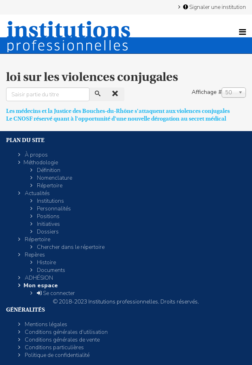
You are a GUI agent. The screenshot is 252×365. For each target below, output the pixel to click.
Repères (34, 255)
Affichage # (207, 92)
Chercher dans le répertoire (70, 247)
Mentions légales (45, 324)
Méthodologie (40, 162)
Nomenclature (54, 178)
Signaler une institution (214, 7)
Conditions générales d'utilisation (65, 332)
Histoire (46, 262)
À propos (35, 155)
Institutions (50, 201)
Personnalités (53, 208)
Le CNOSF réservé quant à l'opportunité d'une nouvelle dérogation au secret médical (116, 118)
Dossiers (47, 232)
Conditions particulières (53, 347)
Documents (50, 270)
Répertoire (49, 185)
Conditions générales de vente (61, 340)
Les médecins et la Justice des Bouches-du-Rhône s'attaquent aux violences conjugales (118, 110)
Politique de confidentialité (56, 355)
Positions (48, 216)
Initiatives (48, 224)
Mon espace (40, 285)
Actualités (36, 193)
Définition (48, 170)
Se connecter (55, 293)
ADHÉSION (38, 278)
